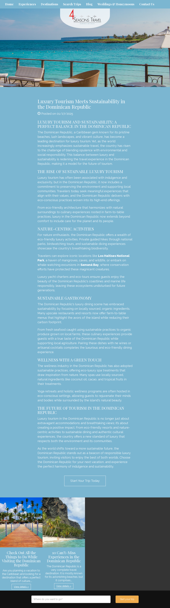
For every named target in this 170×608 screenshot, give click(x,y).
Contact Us (146, 4)
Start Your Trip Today (85, 480)
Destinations (49, 4)
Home (9, 4)
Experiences (27, 4)
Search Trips (72, 4)
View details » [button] (21, 586)
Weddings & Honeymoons (116, 4)
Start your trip (127, 599)
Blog (89, 4)
